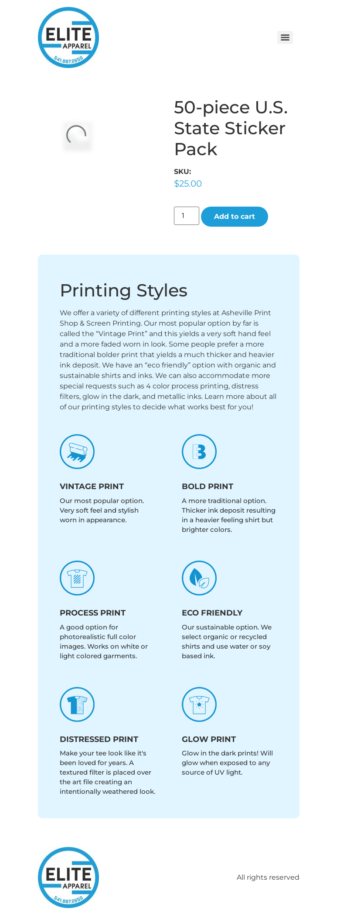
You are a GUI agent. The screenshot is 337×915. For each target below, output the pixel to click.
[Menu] (285, 37)
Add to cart (234, 216)
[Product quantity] (186, 216)
